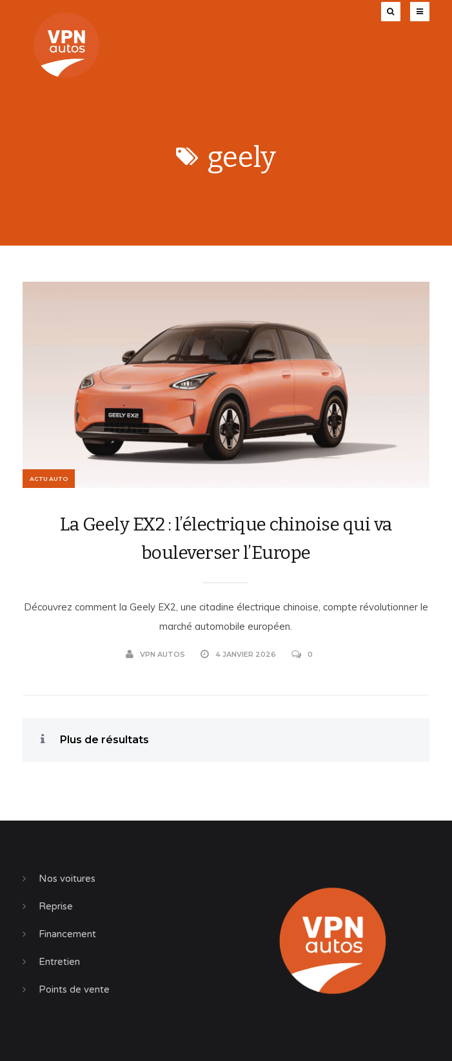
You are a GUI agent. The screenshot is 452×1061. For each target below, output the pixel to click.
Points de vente (74, 989)
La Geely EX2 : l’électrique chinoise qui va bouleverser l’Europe (226, 538)
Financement (67, 934)
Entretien (59, 962)
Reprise (56, 906)
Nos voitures (67, 878)
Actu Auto (49, 478)
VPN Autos (155, 654)
